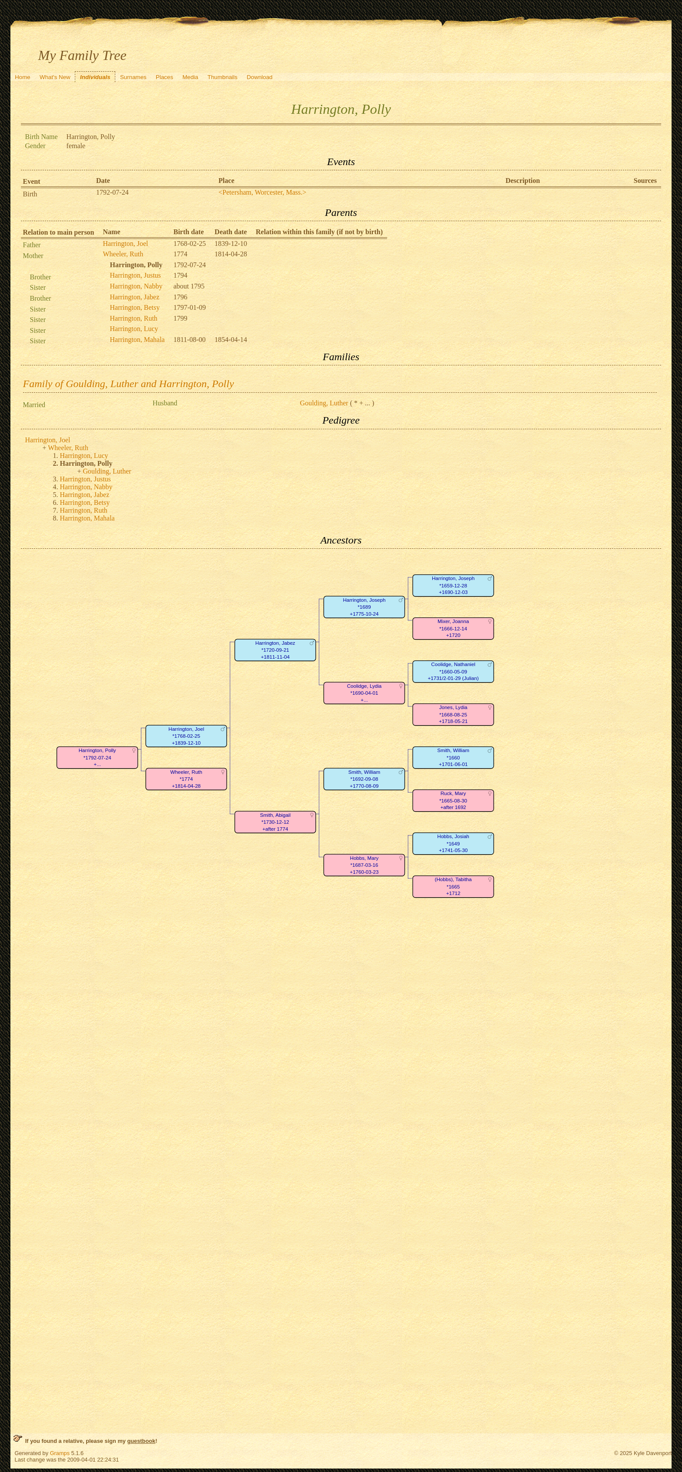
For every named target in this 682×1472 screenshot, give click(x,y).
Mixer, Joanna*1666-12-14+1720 (452, 629)
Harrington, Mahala (137, 339)
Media (190, 77)
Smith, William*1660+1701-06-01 (453, 758)
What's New (55, 77)
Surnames (133, 77)
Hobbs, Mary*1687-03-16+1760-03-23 (364, 865)
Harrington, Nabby (136, 286)
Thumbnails (222, 77)
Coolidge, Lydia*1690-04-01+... (364, 693)
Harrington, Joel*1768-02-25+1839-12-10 (186, 736)
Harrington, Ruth (133, 318)
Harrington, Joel (125, 243)
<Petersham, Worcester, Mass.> (262, 192)
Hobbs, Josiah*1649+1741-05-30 (453, 844)
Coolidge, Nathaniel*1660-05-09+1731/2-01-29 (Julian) (453, 672)
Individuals (95, 77)
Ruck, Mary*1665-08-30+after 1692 (453, 801)
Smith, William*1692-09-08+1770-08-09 (364, 779)
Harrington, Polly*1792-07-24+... (97, 758)
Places (164, 77)
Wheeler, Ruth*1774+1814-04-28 (186, 779)
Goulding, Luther (324, 403)
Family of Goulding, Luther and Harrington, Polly (128, 383)
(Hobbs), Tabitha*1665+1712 (453, 887)
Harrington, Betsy (135, 307)
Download (259, 77)
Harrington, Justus (135, 275)
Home (22, 77)
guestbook (141, 1441)
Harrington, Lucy (134, 328)
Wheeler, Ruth (123, 254)
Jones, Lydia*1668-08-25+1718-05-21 (452, 715)
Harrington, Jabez (135, 297)
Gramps (60, 1453)
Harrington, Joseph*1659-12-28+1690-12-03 (453, 586)
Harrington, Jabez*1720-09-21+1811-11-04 (275, 650)
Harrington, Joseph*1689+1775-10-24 (364, 607)
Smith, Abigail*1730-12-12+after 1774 (275, 822)
